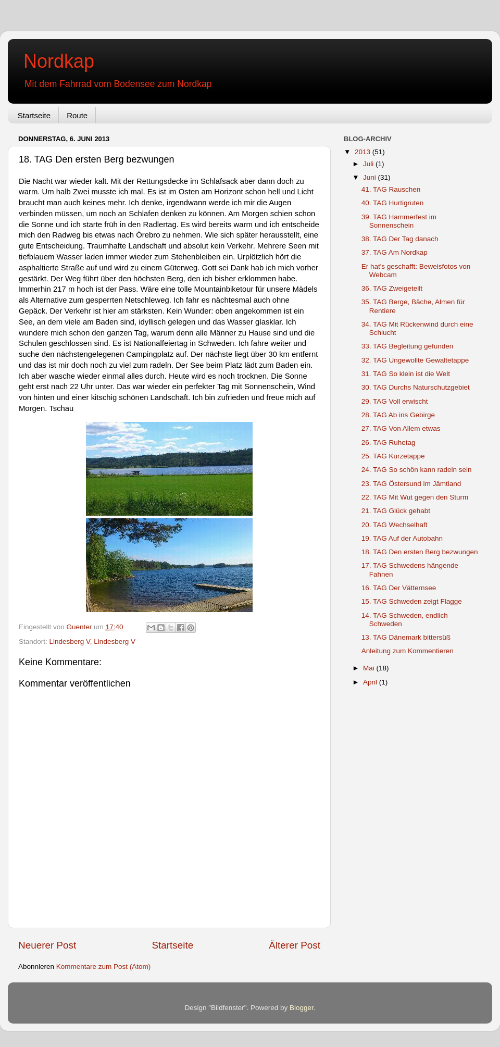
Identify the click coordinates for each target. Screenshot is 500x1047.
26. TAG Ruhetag (388, 442)
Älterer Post (294, 945)
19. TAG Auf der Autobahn (402, 538)
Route (77, 115)
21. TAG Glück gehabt (395, 511)
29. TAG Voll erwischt (394, 401)
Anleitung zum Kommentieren (407, 651)
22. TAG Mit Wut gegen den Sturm (415, 497)
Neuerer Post (47, 945)
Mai (370, 668)
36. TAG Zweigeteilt (391, 288)
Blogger (302, 1008)
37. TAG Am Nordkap (394, 252)
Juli (369, 164)
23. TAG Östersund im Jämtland (411, 484)
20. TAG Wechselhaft (394, 525)
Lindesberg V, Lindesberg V (92, 641)
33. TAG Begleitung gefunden (407, 346)
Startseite (34, 115)
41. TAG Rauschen (391, 189)
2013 (363, 152)
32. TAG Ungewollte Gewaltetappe (415, 360)
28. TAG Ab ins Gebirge (398, 415)
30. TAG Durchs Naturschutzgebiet (415, 387)
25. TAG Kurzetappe (393, 456)
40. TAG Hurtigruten (392, 203)
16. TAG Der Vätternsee (398, 588)
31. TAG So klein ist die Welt (405, 374)
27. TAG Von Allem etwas (401, 428)
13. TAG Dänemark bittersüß (406, 637)
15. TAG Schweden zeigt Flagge (411, 601)
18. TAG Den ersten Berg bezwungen (419, 552)
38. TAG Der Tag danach (400, 239)
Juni (370, 177)
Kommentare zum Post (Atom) (103, 966)
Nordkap (58, 61)
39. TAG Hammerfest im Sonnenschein (398, 221)
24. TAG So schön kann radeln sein (416, 469)
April (371, 682)
